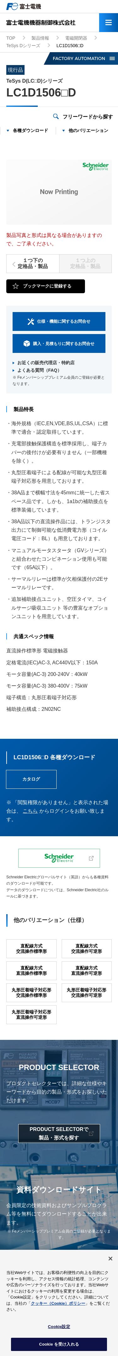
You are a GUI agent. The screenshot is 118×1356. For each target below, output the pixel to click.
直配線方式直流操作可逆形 (86, 970)
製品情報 (40, 38)
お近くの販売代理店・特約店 (46, 362)
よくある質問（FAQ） (39, 370)
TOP (10, 38)
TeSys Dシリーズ (23, 45)
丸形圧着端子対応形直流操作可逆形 (31, 1014)
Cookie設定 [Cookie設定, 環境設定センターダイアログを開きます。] (59, 1328)
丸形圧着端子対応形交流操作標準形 (31, 992)
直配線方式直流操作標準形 (31, 970)
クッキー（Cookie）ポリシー (58, 1304)
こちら (30, 811)
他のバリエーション (88, 130)
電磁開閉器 (76, 38)
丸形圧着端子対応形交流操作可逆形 (86, 992)
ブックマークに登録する (47, 285)
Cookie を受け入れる (59, 1345)
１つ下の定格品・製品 (33, 263)
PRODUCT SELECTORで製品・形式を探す (59, 1133)
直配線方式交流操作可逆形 (86, 948)
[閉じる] (110, 1260)
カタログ (31, 779)
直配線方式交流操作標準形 (31, 948)
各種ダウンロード (30, 130)
